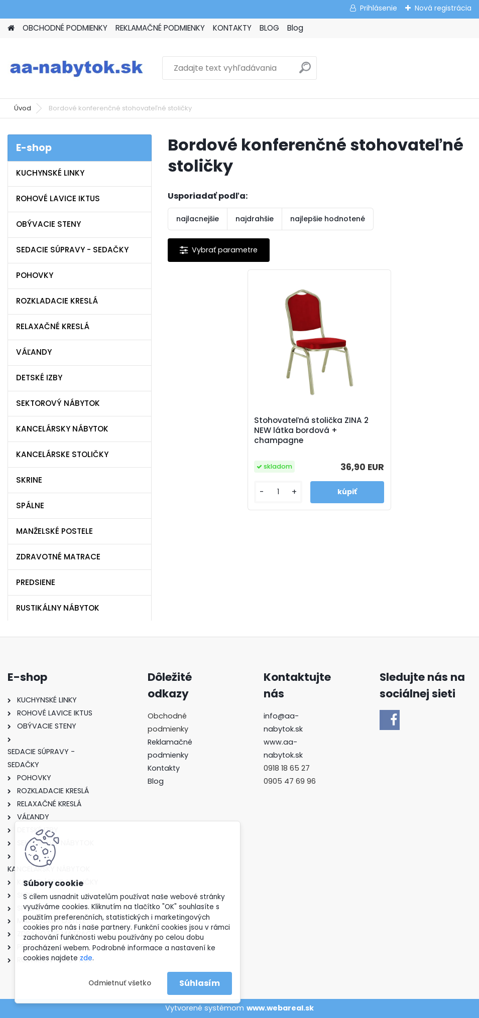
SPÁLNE (30, 505)
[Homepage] (11, 28)
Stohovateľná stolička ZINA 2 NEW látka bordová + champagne (312, 430)
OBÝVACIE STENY (48, 224)
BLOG (269, 28)
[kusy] (279, 492)
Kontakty (164, 768)
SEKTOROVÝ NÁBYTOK (58, 403)
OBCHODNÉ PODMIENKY (65, 28)
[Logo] (77, 68)
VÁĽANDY (34, 352)
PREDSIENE (35, 582)
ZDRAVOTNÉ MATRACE (58, 556)
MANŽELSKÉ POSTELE (54, 531)
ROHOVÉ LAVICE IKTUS (58, 198)
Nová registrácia (443, 8)
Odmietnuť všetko (119, 983)
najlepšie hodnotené (327, 219)
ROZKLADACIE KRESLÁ (57, 301)
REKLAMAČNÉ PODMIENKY (160, 28)
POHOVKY (34, 275)
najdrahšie (254, 219)
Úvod (22, 108)
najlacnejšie (197, 219)
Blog (295, 28)
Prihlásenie (378, 8)
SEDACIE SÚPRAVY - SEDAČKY (72, 249)
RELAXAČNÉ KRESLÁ (52, 326)
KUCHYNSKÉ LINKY (50, 173)
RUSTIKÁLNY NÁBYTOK (57, 608)
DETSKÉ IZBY (39, 377)
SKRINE (29, 480)
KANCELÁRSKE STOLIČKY (62, 454)
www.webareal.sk (280, 1008)
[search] (305, 71)
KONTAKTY (232, 28)
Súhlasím (199, 983)
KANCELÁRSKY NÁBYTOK (62, 428)
